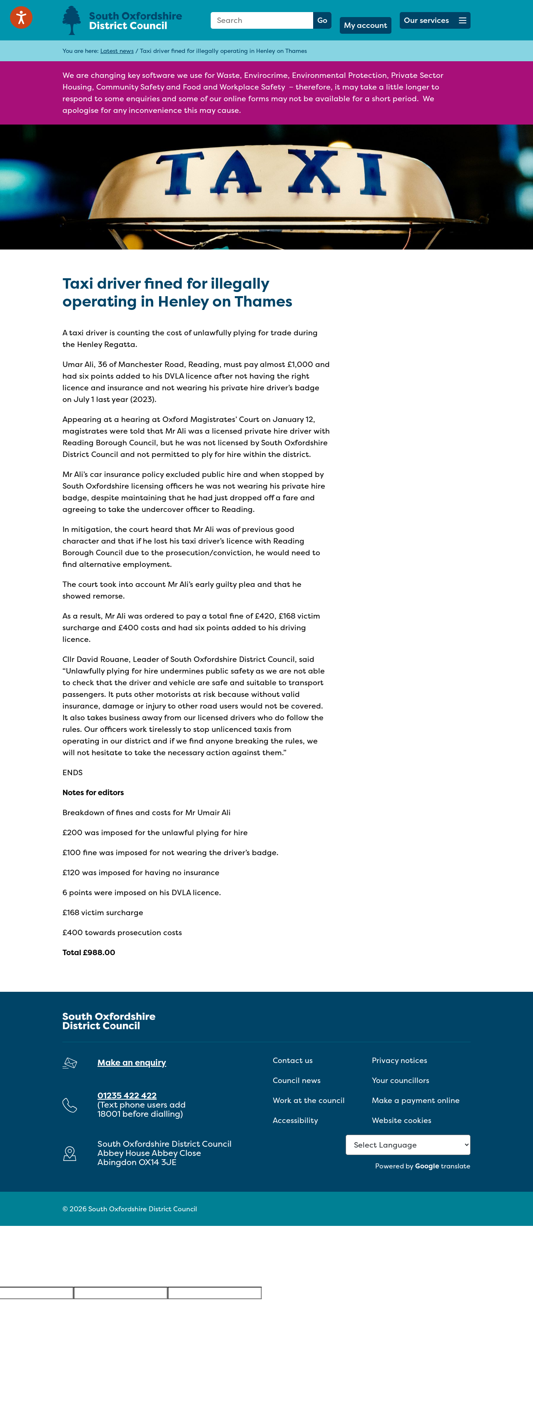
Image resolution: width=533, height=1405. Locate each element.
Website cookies (401, 1120)
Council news (297, 1080)
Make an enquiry (131, 1062)
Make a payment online (416, 1100)
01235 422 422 (127, 1095)
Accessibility (295, 1120)
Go (322, 20)
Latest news (117, 51)
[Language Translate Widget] (408, 1145)
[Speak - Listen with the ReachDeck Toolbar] (21, 17)
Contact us (293, 1060)
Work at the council (309, 1100)
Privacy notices (399, 1060)
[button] (435, 20)
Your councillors (400, 1080)
